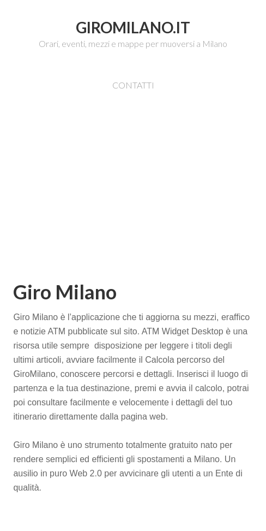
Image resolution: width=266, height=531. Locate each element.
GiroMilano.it (133, 27)
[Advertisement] (139, 201)
